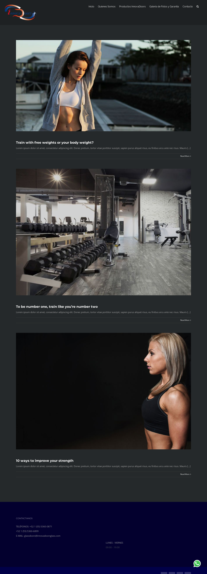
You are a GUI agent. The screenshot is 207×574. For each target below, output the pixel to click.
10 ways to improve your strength (44, 461)
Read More (185, 156)
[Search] (198, 6)
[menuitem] (91, 6)
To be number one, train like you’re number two (57, 307)
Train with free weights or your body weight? (55, 143)
